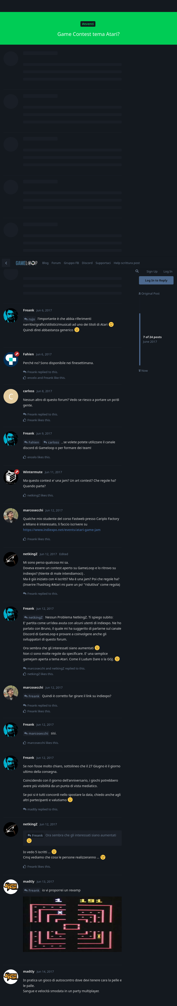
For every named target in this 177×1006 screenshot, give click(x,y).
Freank (34, 439)
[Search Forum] (137, 14)
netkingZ (36, 360)
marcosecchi (38, 476)
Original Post (149, 37)
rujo (32, 62)
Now (143, 114)
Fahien (34, 185)
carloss (53, 185)
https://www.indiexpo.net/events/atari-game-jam (61, 273)
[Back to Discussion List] (6, 6)
